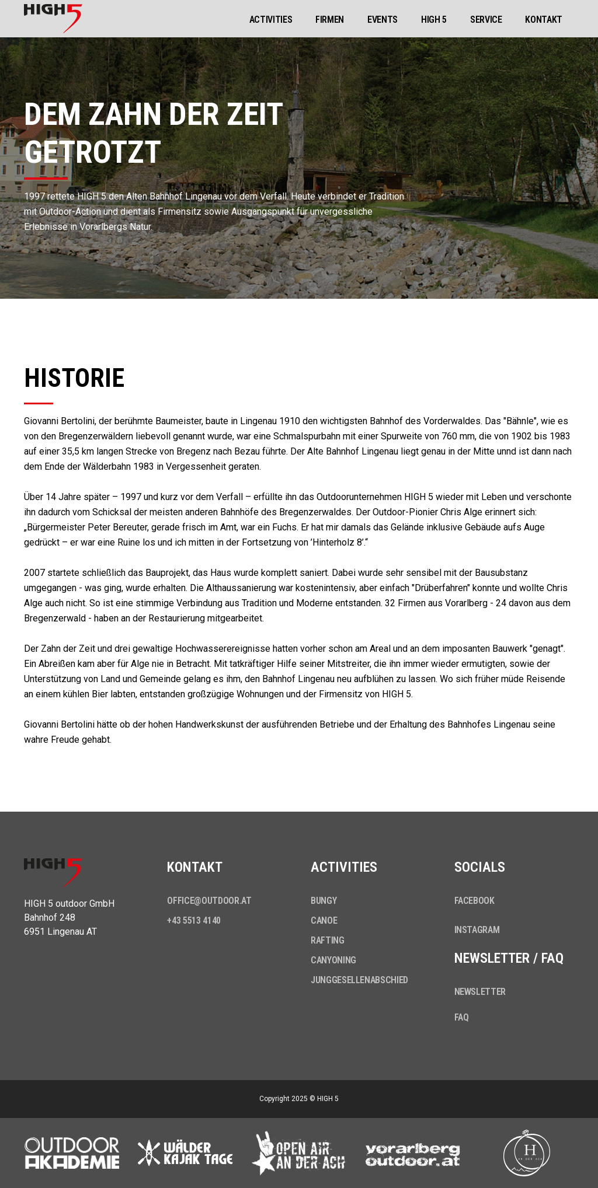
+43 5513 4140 (193, 920)
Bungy (323, 900)
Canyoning (333, 960)
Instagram (477, 929)
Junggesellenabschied (359, 980)
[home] (53, 18)
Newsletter (480, 991)
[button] (271, 18)
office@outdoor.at (209, 900)
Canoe (324, 920)
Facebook (474, 900)
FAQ (461, 1017)
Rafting (328, 940)
